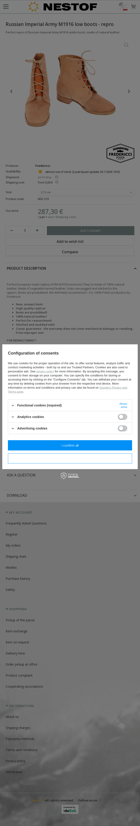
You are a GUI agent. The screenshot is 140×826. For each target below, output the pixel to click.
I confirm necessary (70, 458)
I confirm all (70, 445)
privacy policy (45, 371)
